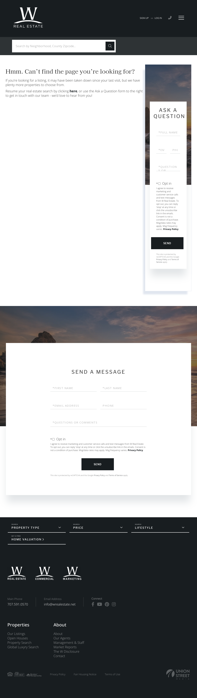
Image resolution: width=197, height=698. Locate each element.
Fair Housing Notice (85, 674)
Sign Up (144, 18)
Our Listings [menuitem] (16, 634)
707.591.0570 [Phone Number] (17, 604)
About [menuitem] (58, 634)
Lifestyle (144, 527)
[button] (110, 46)
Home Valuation (26, 539)
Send (167, 243)
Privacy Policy (170, 229)
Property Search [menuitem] (19, 642)
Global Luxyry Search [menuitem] (23, 647)
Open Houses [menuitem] (17, 638)
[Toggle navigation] (181, 18)
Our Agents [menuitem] (62, 638)
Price (78, 527)
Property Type (25, 527)
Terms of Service (116, 475)
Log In (158, 18)
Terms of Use (112, 674)
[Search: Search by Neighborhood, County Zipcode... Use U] (60, 46)
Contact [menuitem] (59, 656)
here (73, 91)
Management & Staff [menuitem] (69, 642)
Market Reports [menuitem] (65, 647)
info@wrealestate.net (60, 604)
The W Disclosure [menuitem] (66, 651)
